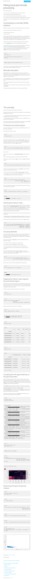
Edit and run (27, 1)
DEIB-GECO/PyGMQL (11, 554)
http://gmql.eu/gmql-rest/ (7, 47)
